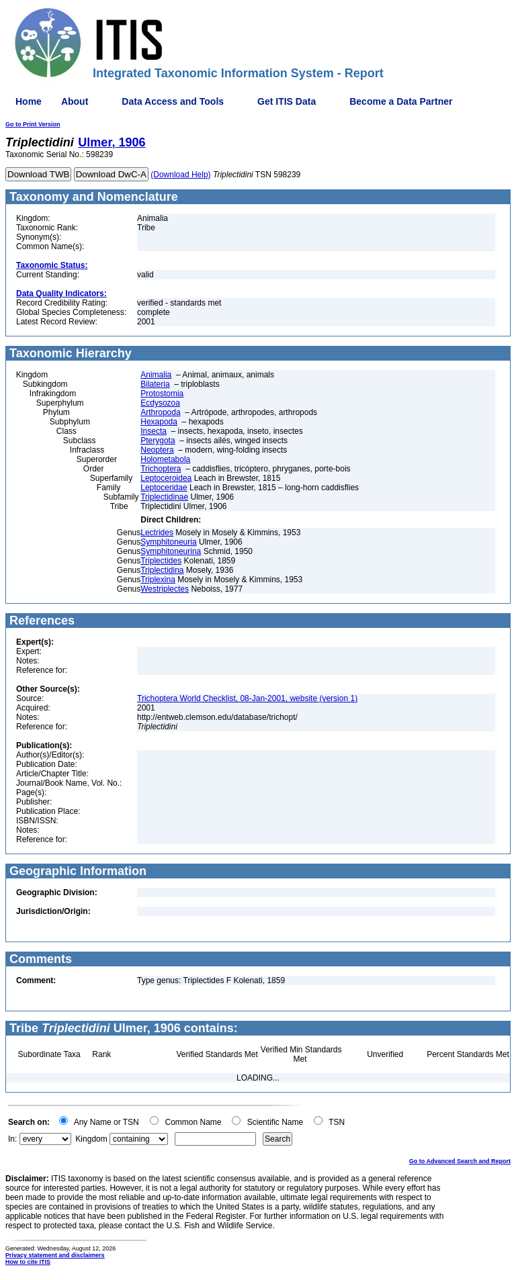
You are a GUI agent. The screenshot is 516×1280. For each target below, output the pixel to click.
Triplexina (157, 579)
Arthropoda (160, 412)
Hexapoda (158, 421)
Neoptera (156, 450)
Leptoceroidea (165, 478)
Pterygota (157, 440)
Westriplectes (164, 589)
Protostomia (161, 393)
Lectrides (156, 532)
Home (28, 101)
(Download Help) (180, 174)
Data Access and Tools (173, 101)
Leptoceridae (163, 487)
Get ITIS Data (286, 101)
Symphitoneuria (168, 542)
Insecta (153, 431)
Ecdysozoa (160, 403)
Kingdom (91, 1139)
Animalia (155, 374)
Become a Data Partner (400, 101)
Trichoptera (160, 468)
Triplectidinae (164, 497)
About (74, 101)
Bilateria (154, 384)
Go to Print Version (32, 124)
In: (12, 1139)
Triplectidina (161, 570)
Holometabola (165, 459)
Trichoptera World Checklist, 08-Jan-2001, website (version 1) (247, 698)
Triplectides (160, 560)
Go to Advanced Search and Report (460, 1161)
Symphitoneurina (170, 551)
